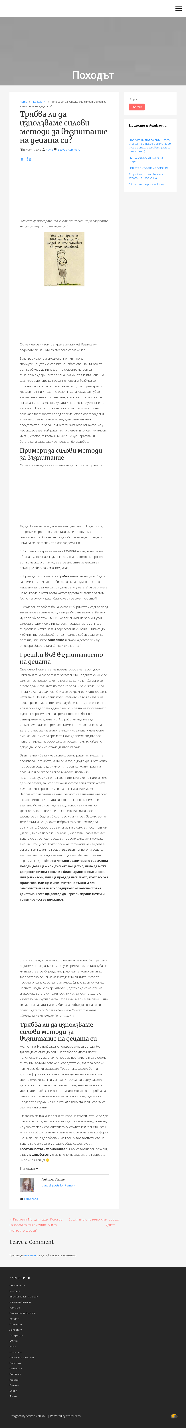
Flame (49, 149)
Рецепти (14, 1385)
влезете (30, 1255)
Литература (16, 1335)
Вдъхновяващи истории (23, 1296)
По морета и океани (21, 1357)
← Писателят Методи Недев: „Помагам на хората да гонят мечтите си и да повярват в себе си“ (35, 1224)
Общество (15, 1352)
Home (23, 101)
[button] (178, 8)
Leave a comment (69, 149)
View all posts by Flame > (58, 1185)
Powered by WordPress (65, 1416)
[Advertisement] (64, 190)
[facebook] (23, 160)
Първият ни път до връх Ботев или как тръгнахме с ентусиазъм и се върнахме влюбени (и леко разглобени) (150, 145)
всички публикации (20, 1302)
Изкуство (14, 1307)
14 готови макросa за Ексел (146, 184)
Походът (93, 75)
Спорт (13, 1390)
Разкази (14, 1379)
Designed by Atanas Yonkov (27, 1416)
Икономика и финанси (22, 1313)
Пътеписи (15, 1374)
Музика (13, 1340)
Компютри (15, 1324)
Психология (39, 101)
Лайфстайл (15, 1329)
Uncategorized (17, 1285)
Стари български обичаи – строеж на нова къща (146, 176)
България (14, 1291)
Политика (15, 1363)
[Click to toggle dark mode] (174, 1416)
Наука (12, 1346)
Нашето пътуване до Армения (148, 167)
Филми (13, 1396)
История (14, 1318)
